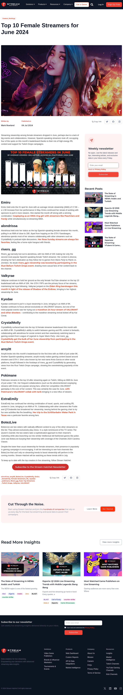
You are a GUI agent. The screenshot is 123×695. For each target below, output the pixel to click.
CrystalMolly (29, 477)
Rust (21, 481)
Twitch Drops (7, 483)
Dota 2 (46, 603)
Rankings (12, 18)
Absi (4, 594)
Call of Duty (56, 600)
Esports (55, 603)
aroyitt (12, 477)
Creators (5, 18)
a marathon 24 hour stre (48, 310)
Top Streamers (29, 481)
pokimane (6, 481)
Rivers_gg (14, 481)
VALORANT (25, 483)
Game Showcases (68, 603)
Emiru (37, 477)
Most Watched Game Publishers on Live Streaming (113, 225)
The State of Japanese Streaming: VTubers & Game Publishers (112, 242)
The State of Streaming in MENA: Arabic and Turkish (113, 197)
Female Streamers (18, 479)
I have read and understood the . (80, 627)
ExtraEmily (6, 479)
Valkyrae (16, 483)
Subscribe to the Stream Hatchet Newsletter (40, 467)
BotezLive (19, 477)
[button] (91, 4)
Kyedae (32, 479)
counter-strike (7, 597)
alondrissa (5, 477)
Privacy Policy (100, 169)
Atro (27, 594)
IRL (27, 479)
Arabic (19, 594)
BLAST (34, 594)
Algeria (11, 594)
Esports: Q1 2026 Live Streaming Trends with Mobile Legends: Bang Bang (113, 212)
